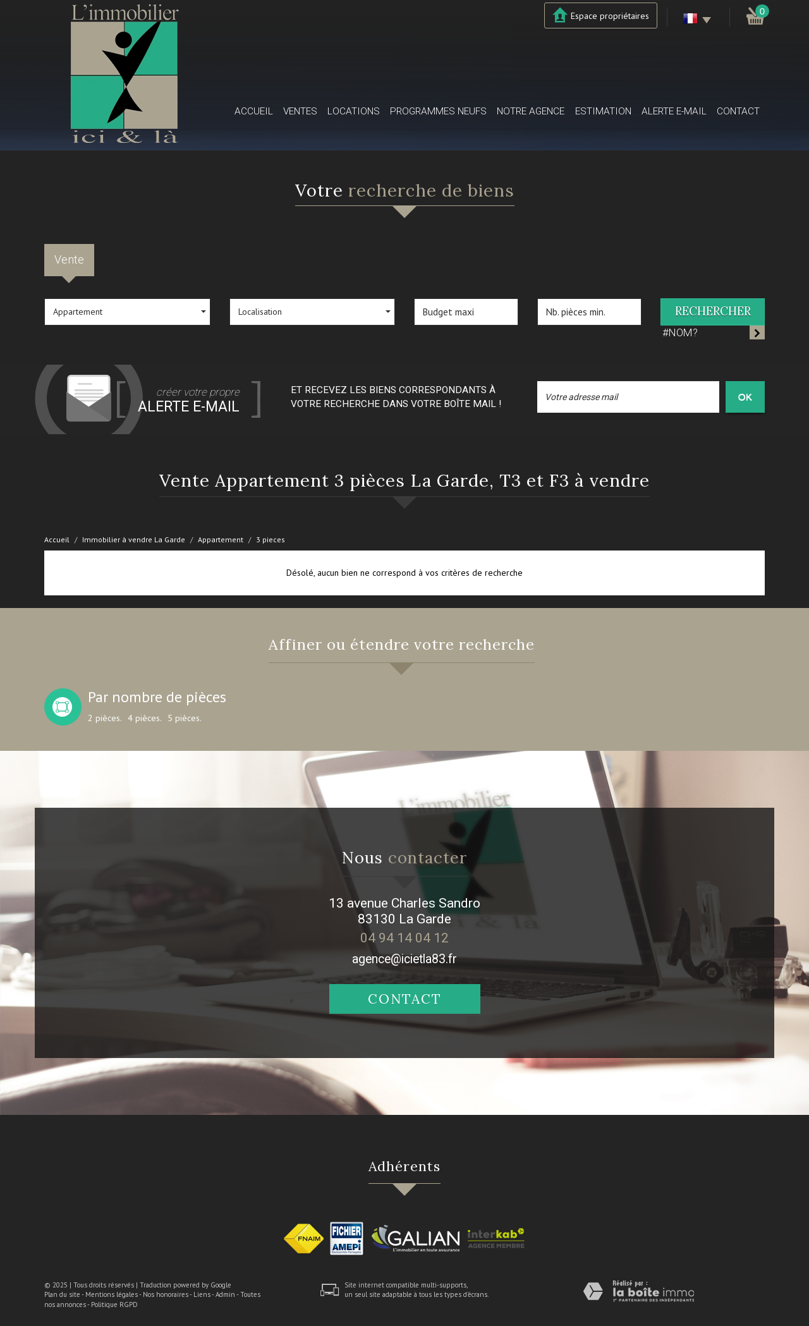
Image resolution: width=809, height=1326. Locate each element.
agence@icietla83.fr (404, 959)
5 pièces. (184, 718)
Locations (353, 111)
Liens (201, 1294)
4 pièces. (145, 718)
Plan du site (62, 1294)
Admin (225, 1294)
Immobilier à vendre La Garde (133, 539)
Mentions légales (111, 1294)
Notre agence (530, 111)
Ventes (300, 111)
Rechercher (713, 311)
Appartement (220, 539)
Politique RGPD (114, 1304)
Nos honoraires (165, 1294)
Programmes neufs (438, 111)
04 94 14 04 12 (404, 938)
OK (745, 396)
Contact (738, 111)
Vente (69, 259)
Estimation (603, 111)
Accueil (253, 111)
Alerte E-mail (674, 111)
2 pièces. (105, 718)
